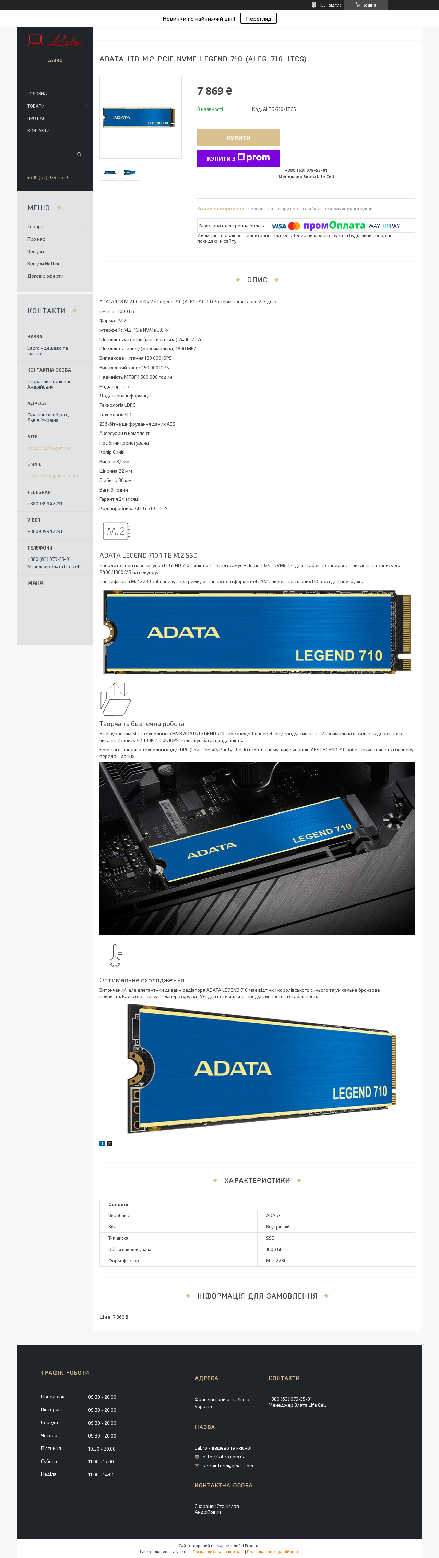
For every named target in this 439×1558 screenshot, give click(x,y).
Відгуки (35, 251)
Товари (36, 106)
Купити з (238, 158)
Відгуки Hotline (44, 263)
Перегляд (258, 18)
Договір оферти (45, 276)
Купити (238, 137)
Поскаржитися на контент (218, 1551)
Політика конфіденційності (273, 1551)
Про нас (36, 118)
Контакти (38, 131)
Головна (37, 93)
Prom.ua (253, 1545)
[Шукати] (78, 154)
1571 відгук (330, 4)
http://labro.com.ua (48, 448)
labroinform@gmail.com (52, 475)
